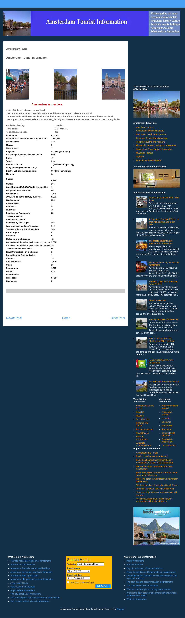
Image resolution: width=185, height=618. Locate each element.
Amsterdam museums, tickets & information (31, 572)
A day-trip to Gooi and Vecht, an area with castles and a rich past (164, 222)
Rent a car (167, 429)
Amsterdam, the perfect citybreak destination (31, 579)
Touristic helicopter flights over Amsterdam (30, 561)
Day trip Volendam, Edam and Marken (145, 568)
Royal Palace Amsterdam (22, 590)
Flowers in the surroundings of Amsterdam (156, 145)
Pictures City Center (142, 424)
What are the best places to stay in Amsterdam (149, 589)
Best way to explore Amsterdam (151, 134)
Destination (71, 564)
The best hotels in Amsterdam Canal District (157, 485)
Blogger (120, 609)
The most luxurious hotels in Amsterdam (155, 488)
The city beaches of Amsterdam (164, 319)
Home (66, 318)
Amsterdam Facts (135, 564)
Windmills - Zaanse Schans (143, 444)
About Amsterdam (144, 127)
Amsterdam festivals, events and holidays (30, 568)
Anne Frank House (19, 583)
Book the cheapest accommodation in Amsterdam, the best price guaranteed (154, 461)
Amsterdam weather (167, 413)
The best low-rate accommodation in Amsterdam (150, 582)
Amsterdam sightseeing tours (150, 130)
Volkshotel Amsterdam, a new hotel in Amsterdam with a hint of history (154, 500)
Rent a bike (167, 425)
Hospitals (166, 418)
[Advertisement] (65, 305)
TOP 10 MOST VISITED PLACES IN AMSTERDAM (161, 339)
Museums (166, 422)
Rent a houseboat (144, 429)
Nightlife (140, 156)
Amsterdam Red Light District (24, 575)
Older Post (118, 318)
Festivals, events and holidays (150, 142)
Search (103, 586)
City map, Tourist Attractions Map (152, 138)
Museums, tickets (144, 153)
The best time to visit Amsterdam (142, 585)
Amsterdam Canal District (22, 564)
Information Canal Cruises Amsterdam (154, 149)
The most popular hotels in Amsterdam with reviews (35, 597)
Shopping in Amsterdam (167, 440)
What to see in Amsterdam (148, 160)
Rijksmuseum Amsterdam (22, 586)
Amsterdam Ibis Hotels (147, 453)
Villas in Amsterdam (141, 437)
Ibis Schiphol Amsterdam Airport (164, 381)
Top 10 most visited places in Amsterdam (30, 601)
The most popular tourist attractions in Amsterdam (161, 242)
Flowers (140, 415)
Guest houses (142, 419)
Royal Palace (142, 433)
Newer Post (14, 318)
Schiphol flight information (168, 434)
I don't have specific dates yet (82, 583)
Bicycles (140, 412)
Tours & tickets (169, 445)
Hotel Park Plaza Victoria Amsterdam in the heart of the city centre (156, 473)
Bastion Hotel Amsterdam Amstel (152, 456)
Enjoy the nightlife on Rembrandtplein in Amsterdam (151, 572)
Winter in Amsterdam (137, 599)
